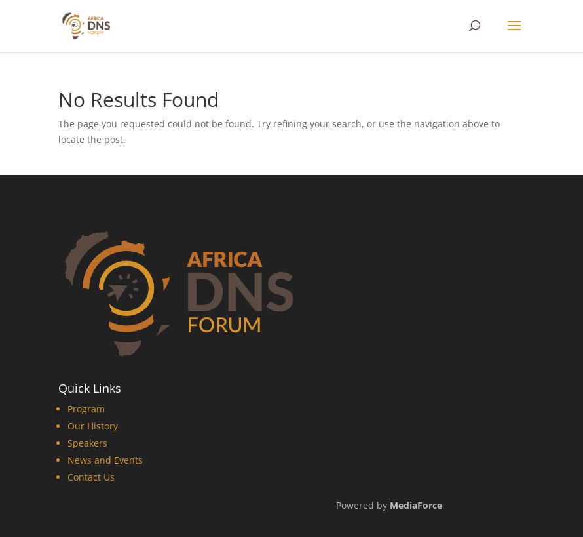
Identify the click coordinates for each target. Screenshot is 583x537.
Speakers (87, 443)
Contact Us (91, 477)
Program (86, 409)
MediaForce (416, 505)
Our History (92, 426)
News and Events (105, 460)
